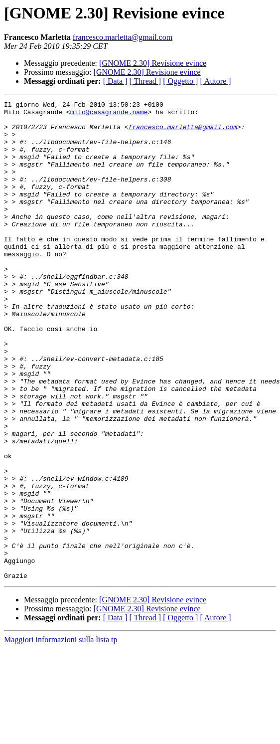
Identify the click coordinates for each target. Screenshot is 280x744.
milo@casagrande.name (109, 114)
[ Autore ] (215, 81)
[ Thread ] (145, 81)
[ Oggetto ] (180, 81)
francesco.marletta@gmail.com (122, 37)
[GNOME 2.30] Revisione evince (152, 63)
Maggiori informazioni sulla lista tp (61, 735)
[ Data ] (115, 81)
